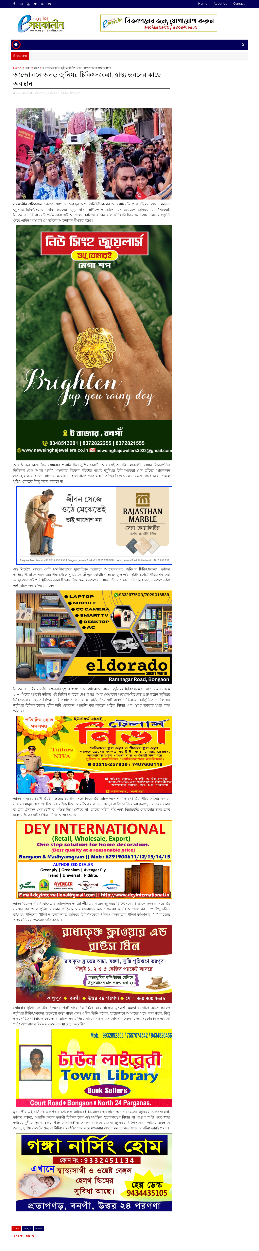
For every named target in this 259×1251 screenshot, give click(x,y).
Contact (239, 3)
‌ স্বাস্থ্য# (28, 1228)
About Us (220, 3)
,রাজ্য (78, 92)
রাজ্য (36, 67)
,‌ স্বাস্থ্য (71, 92)
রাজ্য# (39, 1228)
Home (202, 3)
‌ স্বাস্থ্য (27, 67)
